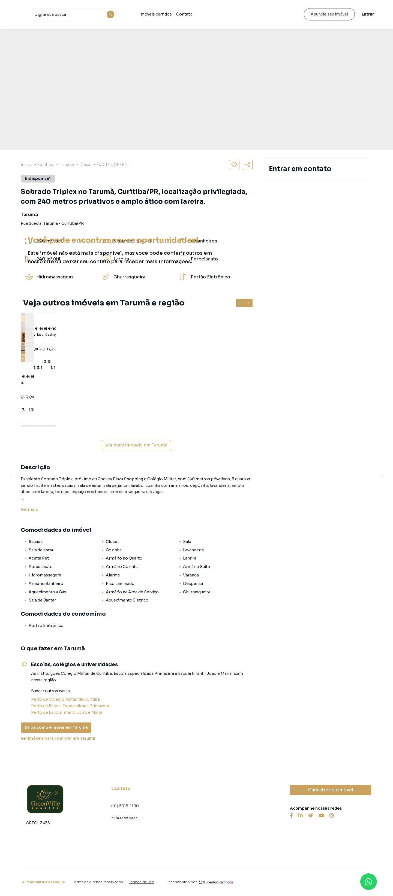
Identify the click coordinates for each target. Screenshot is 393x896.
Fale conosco (124, 817)
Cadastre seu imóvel (330, 790)
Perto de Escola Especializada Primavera (70, 705)
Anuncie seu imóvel (326, 14)
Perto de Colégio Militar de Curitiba (65, 699)
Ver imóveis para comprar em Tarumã (58, 738)
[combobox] (106, 14)
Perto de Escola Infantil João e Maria (66, 712)
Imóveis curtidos (189, 14)
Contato (217, 14)
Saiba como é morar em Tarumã (56, 727)
